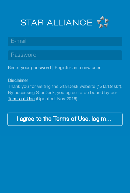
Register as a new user (77, 68)
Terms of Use (21, 99)
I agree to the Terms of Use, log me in (65, 119)
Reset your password (29, 68)
